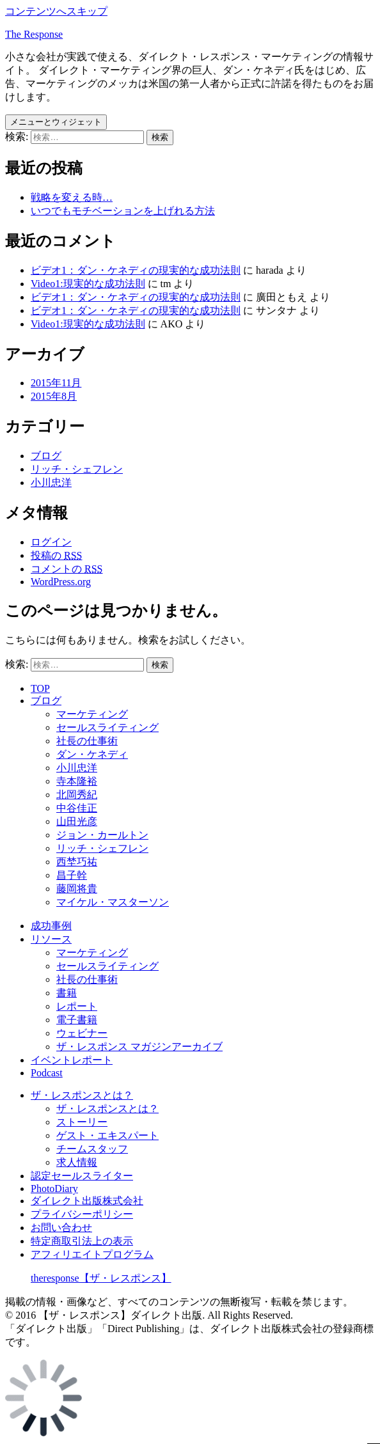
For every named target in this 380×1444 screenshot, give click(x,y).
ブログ (46, 455)
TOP (40, 688)
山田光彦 (76, 821)
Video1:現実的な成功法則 (88, 283)
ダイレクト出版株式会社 (87, 1200)
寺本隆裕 (76, 781)
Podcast (47, 1072)
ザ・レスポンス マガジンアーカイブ (139, 1046)
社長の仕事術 (87, 740)
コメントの (66, 568)
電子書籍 (76, 1019)
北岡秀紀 (76, 794)
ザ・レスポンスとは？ (82, 1095)
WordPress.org (61, 581)
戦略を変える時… (72, 197)
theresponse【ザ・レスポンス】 (101, 1278)
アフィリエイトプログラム (92, 1254)
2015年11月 (56, 382)
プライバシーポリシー (82, 1214)
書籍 (66, 992)
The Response (34, 34)
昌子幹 (71, 875)
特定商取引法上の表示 (82, 1241)
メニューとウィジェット (56, 122)
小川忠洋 (51, 482)
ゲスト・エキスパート (107, 1135)
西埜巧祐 (76, 861)
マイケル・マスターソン (112, 902)
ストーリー (81, 1122)
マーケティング (92, 714)
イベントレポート (72, 1060)
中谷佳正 (76, 808)
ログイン (51, 542)
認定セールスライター (82, 1175)
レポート (76, 1006)
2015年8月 (54, 396)
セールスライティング (107, 727)
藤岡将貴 (76, 888)
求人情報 (76, 1162)
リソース (51, 939)
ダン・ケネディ (92, 754)
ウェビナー (81, 1033)
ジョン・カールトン (102, 834)
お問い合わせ (61, 1227)
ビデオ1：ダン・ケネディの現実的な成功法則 (136, 270)
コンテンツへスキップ (56, 11)
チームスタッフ (92, 1148)
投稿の (56, 555)
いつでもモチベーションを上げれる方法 (123, 210)
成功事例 (51, 925)
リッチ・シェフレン (77, 469)
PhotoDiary (54, 1188)
